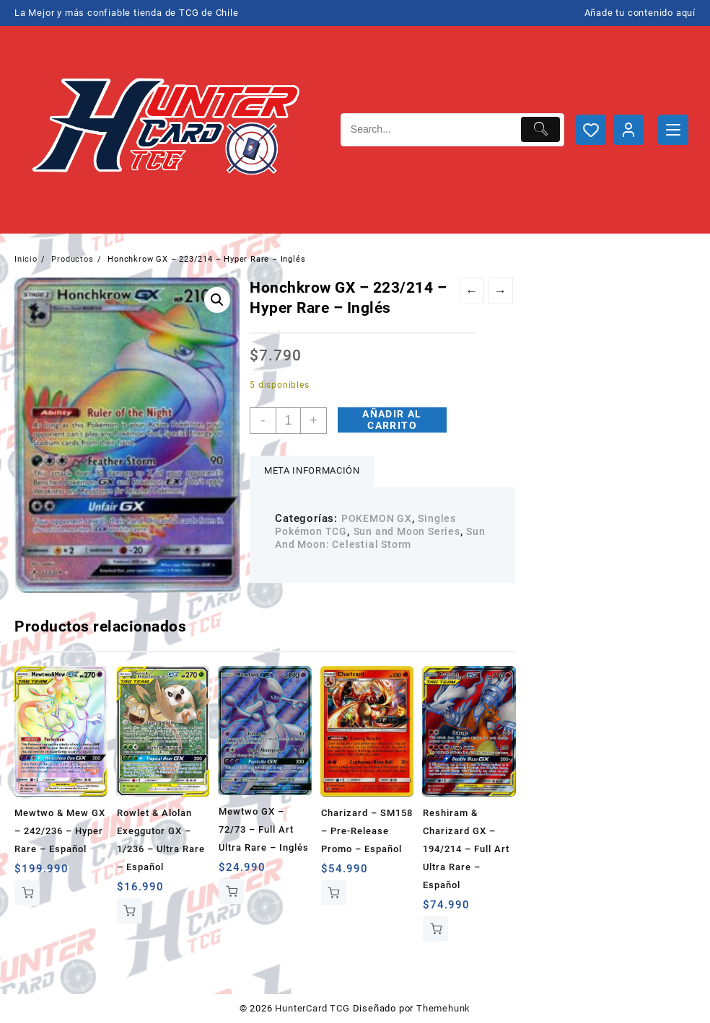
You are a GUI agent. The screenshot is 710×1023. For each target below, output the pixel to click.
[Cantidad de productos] (288, 420)
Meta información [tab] (311, 470)
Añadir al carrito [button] (27, 892)
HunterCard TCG (312, 1008)
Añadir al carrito (392, 419)
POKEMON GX (376, 518)
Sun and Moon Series (407, 531)
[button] (217, 300)
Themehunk (443, 1008)
